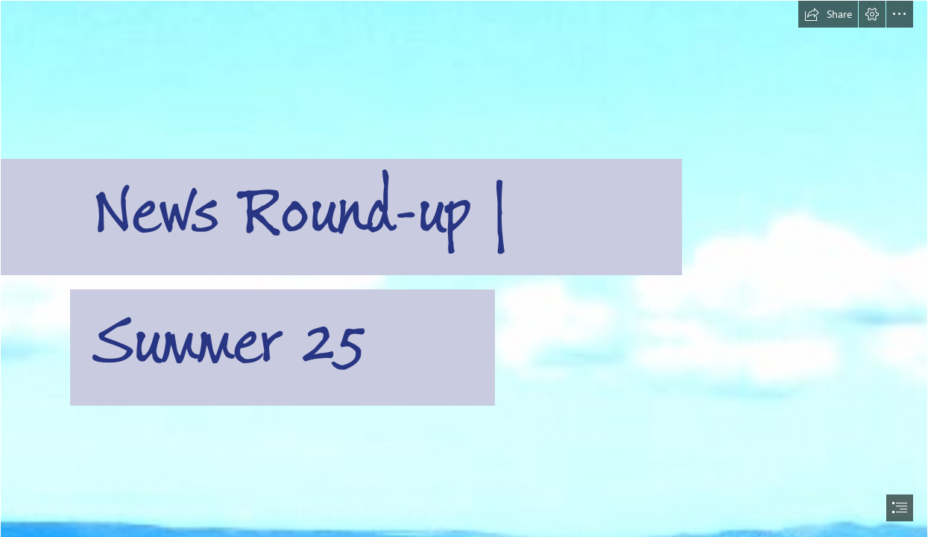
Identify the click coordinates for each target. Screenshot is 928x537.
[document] (464, 268)
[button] (828, 14)
